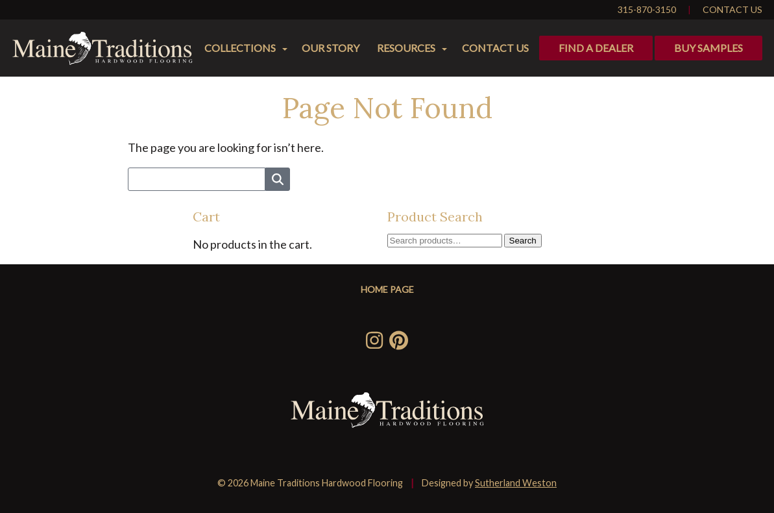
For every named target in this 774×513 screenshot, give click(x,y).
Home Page (387, 289)
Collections (240, 48)
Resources (406, 48)
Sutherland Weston (516, 482)
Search (523, 240)
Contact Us (732, 9)
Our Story (330, 48)
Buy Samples (708, 48)
